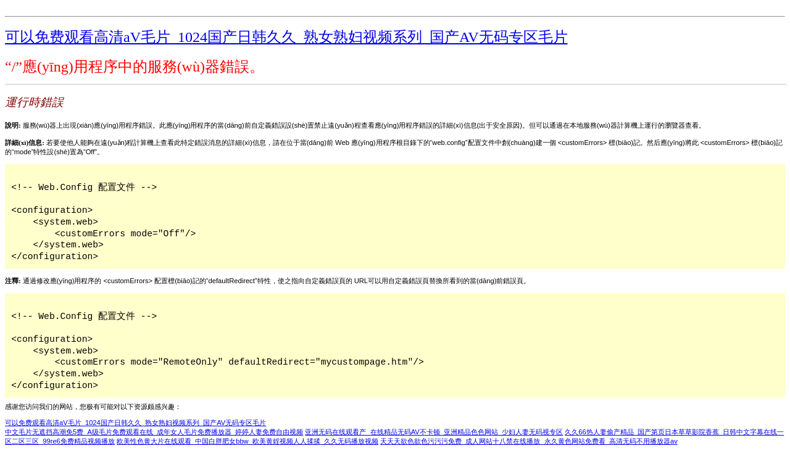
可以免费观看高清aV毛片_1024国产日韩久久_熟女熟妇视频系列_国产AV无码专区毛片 (286, 37)
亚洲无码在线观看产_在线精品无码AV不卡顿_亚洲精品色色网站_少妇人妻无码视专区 (434, 432)
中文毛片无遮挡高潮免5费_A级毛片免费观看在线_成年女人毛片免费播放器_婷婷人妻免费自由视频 (154, 432)
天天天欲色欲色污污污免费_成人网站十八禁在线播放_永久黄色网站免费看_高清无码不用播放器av (528, 441)
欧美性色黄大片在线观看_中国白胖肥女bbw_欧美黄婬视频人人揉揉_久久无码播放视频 (247, 441)
